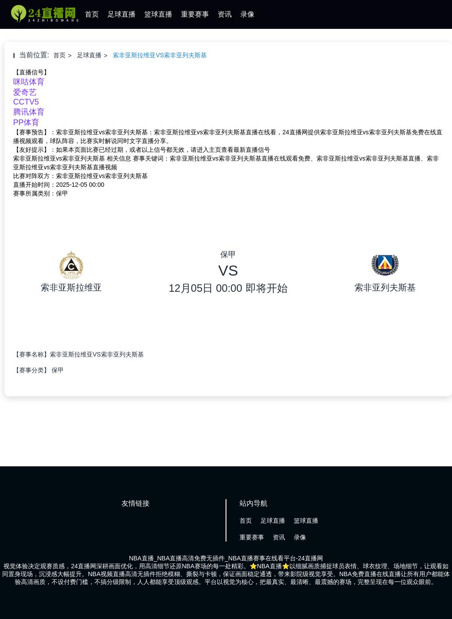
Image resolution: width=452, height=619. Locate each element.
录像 (247, 14)
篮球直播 (158, 14)
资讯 (225, 14)
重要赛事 (195, 14)
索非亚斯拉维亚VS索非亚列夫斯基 (160, 55)
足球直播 (122, 14)
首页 (92, 14)
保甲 (58, 370)
